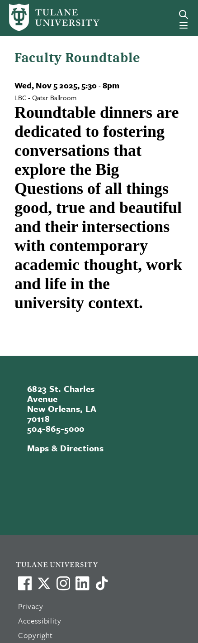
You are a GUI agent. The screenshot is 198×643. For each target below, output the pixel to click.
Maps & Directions (65, 448)
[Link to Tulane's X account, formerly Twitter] (44, 583)
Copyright (35, 635)
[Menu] (183, 25)
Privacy (30, 606)
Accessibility (39, 620)
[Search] (183, 14)
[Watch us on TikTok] (101, 583)
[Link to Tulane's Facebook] (63, 583)
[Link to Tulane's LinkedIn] (82, 583)
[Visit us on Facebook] (25, 583)
